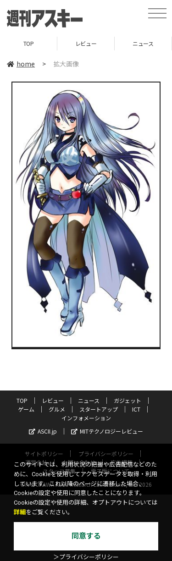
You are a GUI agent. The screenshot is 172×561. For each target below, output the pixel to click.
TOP (28, 43)
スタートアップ (98, 409)
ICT (136, 409)
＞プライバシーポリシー (86, 557)
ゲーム (26, 409)
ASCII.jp (43, 431)
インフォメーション (86, 418)
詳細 (20, 512)
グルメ (57, 409)
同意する (86, 536)
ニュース (143, 43)
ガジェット (127, 400)
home (21, 63)
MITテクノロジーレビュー (107, 431)
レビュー (85, 43)
